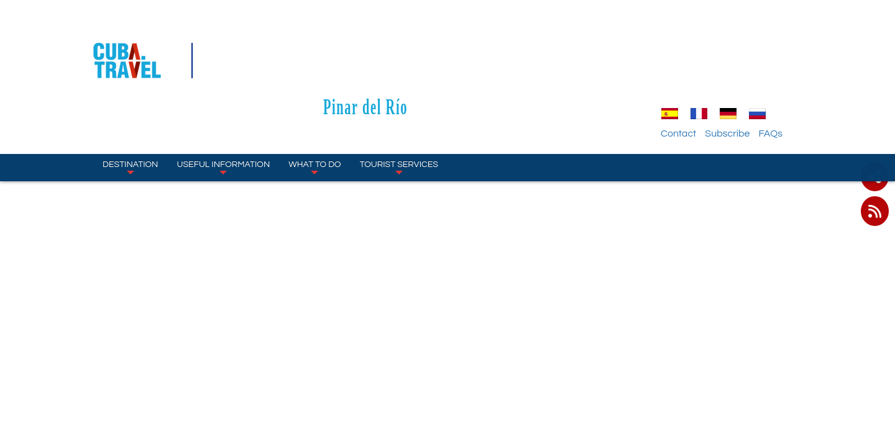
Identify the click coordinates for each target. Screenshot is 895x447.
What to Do (314, 99)
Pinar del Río (447, 38)
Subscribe (754, 65)
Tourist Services (399, 99)
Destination (130, 99)
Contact (705, 65)
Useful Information (223, 99)
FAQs (797, 65)
